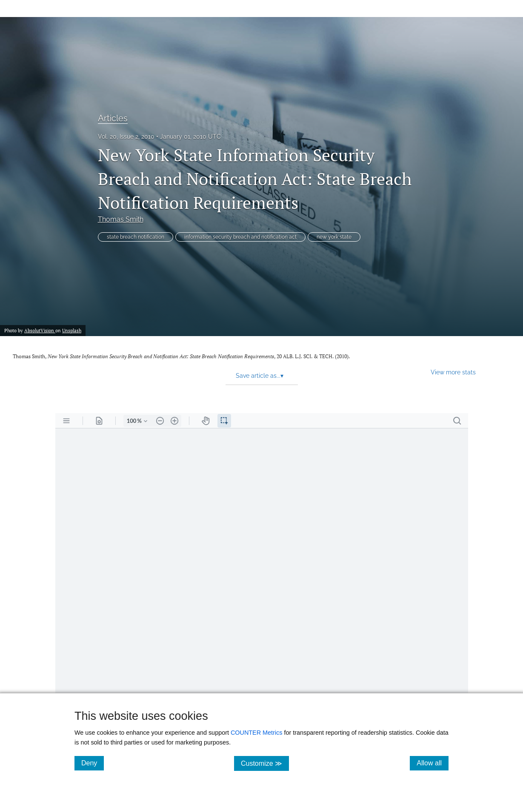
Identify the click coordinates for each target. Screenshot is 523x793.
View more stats (453, 372)
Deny (92, 763)
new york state (334, 237)
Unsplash (71, 331)
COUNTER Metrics (257, 732)
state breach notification (135, 237)
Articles (113, 118)
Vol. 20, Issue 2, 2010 (126, 136)
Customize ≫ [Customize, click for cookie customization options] (265, 763)
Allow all (433, 763)
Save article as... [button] (259, 375)
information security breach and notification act (240, 237)
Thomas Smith (120, 219)
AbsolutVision (39, 331)
